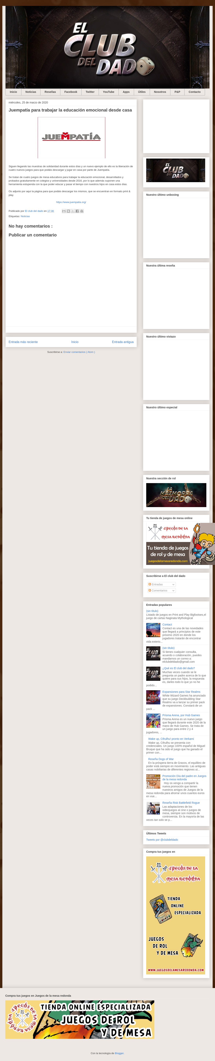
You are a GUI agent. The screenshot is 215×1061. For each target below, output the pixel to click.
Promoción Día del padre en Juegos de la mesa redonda (184, 777)
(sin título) (152, 611)
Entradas (156, 584)
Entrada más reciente (23, 342)
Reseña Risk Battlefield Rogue (181, 802)
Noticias (31, 91)
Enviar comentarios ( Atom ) (79, 352)
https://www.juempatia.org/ (71, 202)
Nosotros (160, 91)
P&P (177, 91)
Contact (167, 624)
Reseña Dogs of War (161, 759)
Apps (126, 91)
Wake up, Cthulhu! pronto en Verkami (171, 738)
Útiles (142, 91)
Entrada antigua (123, 342)
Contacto (195, 91)
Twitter (90, 91)
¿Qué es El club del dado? (179, 668)
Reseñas (50, 91)
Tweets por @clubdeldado (162, 839)
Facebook (70, 91)
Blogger (119, 1053)
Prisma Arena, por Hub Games (181, 715)
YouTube (108, 91)
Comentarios (158, 590)
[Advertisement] (176, 125)
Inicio (13, 91)
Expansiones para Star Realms (181, 691)
